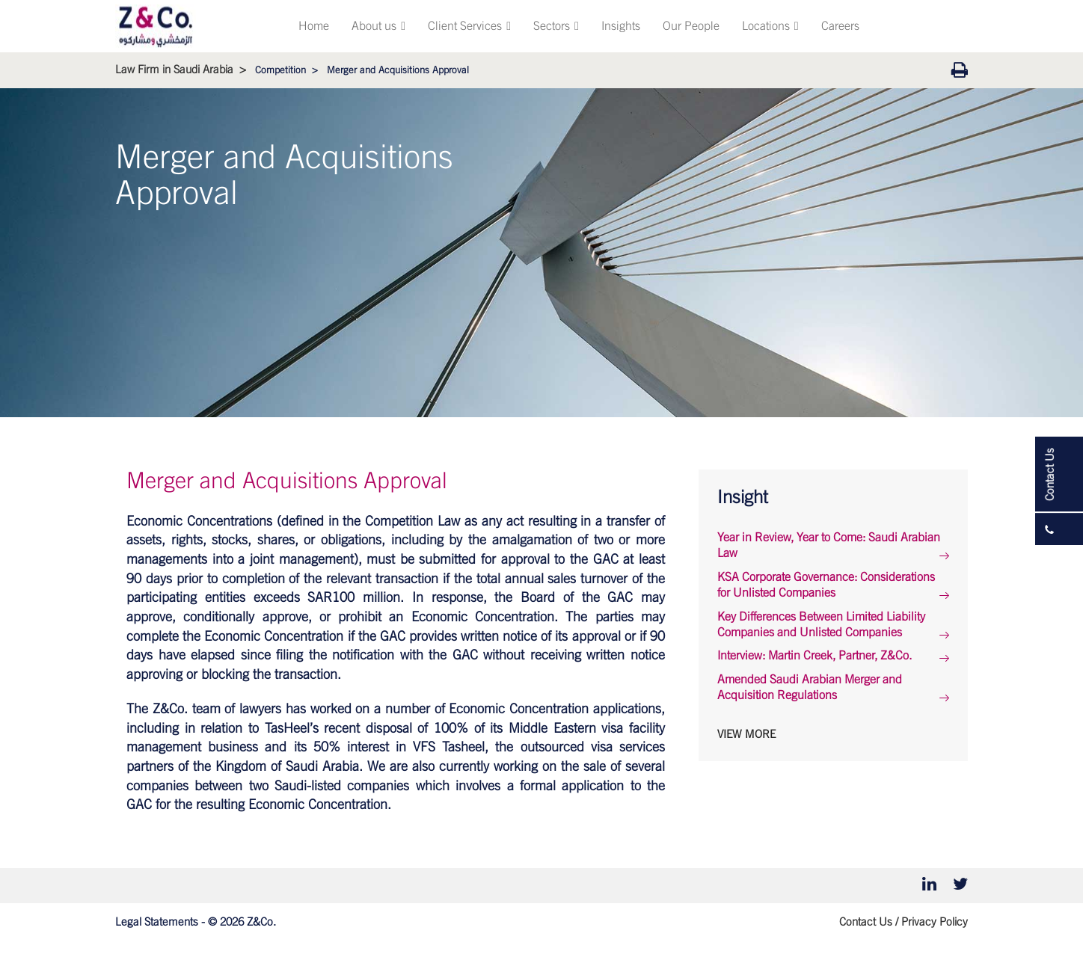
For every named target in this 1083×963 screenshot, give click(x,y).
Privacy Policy (934, 922)
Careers (840, 26)
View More (746, 734)
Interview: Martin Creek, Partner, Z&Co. (814, 656)
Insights (620, 26)
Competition (280, 71)
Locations (770, 26)
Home (313, 26)
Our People (691, 26)
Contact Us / (868, 922)
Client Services (469, 26)
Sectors (556, 26)
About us (378, 26)
